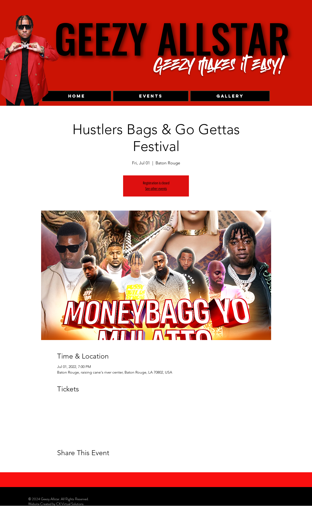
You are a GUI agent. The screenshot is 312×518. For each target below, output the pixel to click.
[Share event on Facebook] (59, 465)
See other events (156, 188)
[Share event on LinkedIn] (82, 465)
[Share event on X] (71, 465)
